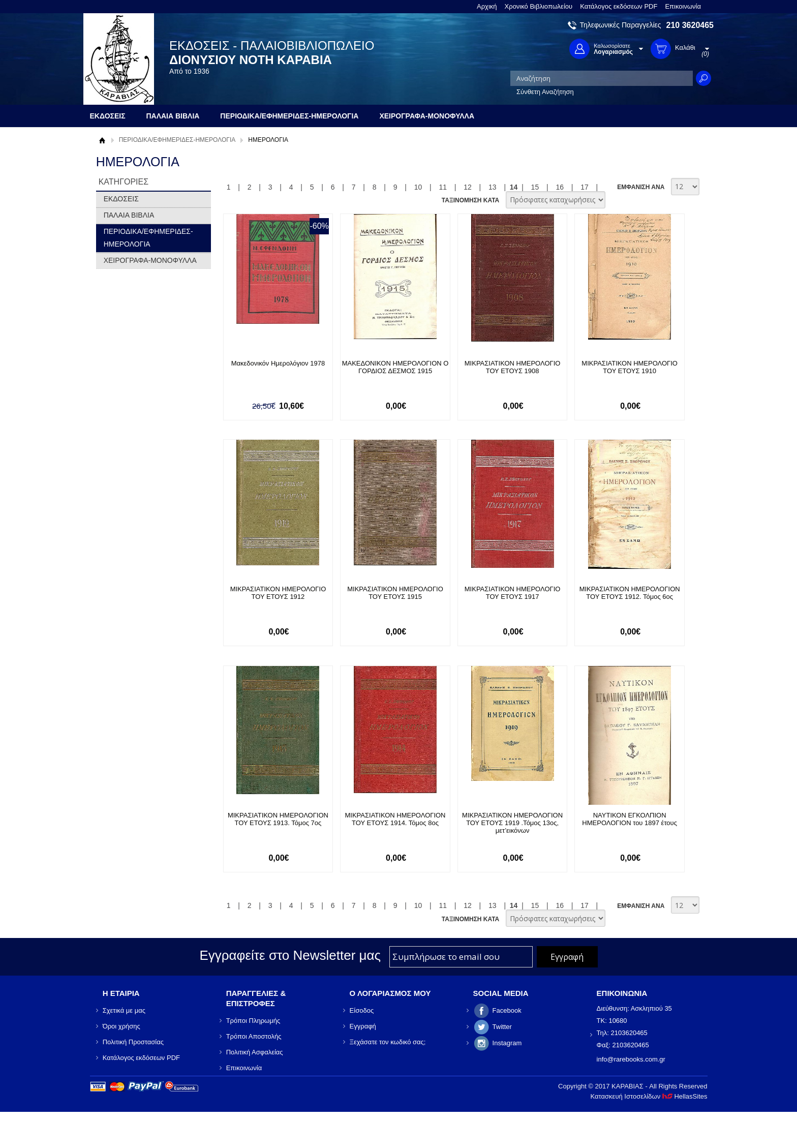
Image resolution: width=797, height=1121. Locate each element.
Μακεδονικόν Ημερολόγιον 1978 (278, 363)
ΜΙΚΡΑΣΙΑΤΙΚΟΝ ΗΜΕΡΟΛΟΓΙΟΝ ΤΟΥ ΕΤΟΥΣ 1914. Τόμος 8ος (395, 819)
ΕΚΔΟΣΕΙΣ (121, 199)
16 (560, 187)
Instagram (507, 1043)
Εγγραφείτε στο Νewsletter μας (290, 955)
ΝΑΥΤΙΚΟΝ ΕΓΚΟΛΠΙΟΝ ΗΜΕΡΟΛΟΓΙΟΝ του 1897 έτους (629, 819)
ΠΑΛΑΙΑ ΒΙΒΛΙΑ (129, 215)
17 (584, 187)
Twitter (502, 1027)
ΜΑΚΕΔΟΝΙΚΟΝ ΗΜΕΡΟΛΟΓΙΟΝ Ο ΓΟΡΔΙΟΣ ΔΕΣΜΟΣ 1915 (395, 367)
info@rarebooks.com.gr (631, 1059)
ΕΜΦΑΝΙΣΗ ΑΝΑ (640, 187)
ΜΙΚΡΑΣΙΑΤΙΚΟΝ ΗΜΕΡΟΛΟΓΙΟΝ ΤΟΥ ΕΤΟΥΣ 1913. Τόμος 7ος (278, 819)
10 (418, 187)
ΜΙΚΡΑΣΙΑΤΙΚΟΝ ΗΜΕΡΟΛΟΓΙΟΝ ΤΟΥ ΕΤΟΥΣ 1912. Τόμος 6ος (629, 592)
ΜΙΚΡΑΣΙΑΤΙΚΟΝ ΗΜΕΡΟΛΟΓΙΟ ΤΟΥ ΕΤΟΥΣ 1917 (513, 592)
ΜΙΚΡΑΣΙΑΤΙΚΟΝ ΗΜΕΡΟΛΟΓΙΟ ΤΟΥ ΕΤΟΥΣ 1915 (395, 592)
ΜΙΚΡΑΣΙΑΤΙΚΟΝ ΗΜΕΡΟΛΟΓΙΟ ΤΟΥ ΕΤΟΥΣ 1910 (629, 367)
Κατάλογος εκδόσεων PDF (618, 6)
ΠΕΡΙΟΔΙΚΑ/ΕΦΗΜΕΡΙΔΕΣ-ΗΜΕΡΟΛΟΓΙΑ (177, 139)
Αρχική (487, 6)
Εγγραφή (363, 1026)
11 (443, 187)
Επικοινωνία (683, 6)
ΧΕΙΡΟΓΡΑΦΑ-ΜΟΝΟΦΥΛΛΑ (150, 260)
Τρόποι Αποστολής (254, 1036)
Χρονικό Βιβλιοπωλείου (539, 6)
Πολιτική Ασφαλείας (254, 1052)
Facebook (507, 1010)
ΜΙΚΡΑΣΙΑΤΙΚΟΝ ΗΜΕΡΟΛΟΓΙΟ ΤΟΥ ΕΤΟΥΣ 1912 (278, 592)
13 (492, 187)
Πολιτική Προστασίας (133, 1042)
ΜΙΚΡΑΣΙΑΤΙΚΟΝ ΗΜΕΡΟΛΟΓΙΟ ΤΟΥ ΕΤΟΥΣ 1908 (513, 367)
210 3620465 (690, 25)
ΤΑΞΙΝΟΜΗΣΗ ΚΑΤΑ (470, 200)
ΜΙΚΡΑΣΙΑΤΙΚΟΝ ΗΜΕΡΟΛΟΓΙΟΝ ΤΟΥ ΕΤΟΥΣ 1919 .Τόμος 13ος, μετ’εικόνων (512, 822)
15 (535, 187)
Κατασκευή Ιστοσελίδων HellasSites (649, 1096)
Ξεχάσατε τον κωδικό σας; (388, 1042)
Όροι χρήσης (121, 1026)
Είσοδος (362, 1010)
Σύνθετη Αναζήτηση (545, 92)
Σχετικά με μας (124, 1010)
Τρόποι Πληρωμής (253, 1020)
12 (468, 187)
